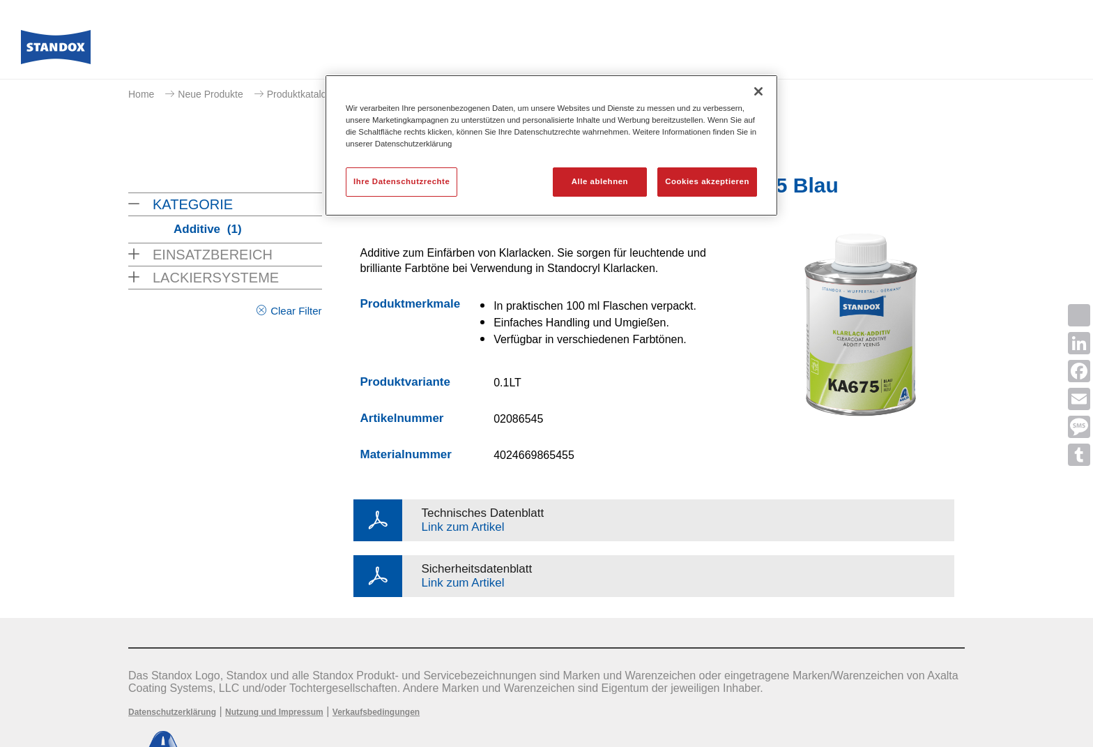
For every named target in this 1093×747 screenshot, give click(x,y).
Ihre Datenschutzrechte (401, 181)
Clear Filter (295, 311)
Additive (208, 229)
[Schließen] (758, 91)
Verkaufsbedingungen (376, 712)
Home (141, 94)
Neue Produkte (210, 94)
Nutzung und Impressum (274, 712)
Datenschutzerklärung (172, 712)
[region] (551, 145)
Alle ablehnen (600, 181)
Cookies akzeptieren (707, 181)
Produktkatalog (299, 94)
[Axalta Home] (56, 51)
